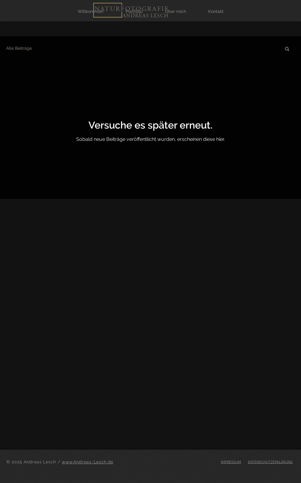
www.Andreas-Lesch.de (87, 461)
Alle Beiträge (19, 48)
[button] (287, 49)
